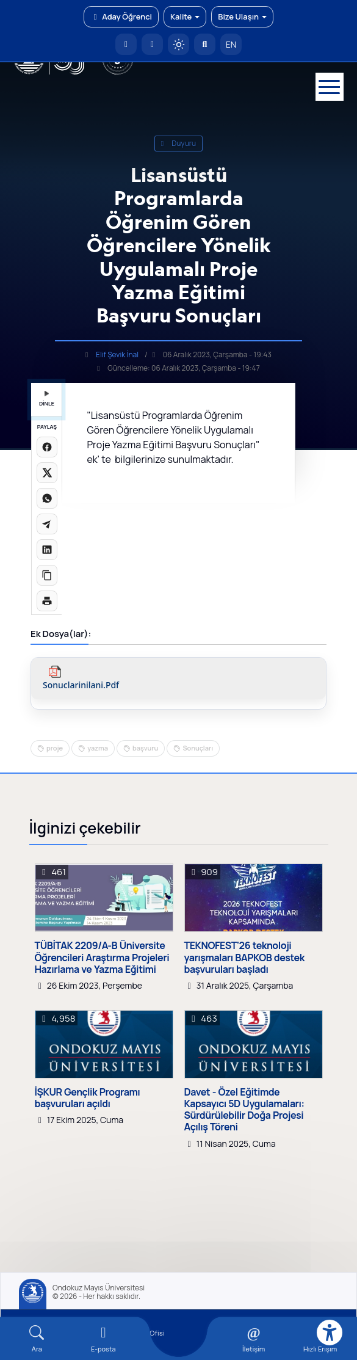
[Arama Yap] (204, 44)
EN (231, 44)
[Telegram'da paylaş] (47, 524)
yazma (97, 747)
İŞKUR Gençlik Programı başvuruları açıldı (87, 1098)
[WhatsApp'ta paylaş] (47, 498)
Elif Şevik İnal (117, 354)
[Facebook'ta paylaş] (47, 447)
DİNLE (46, 399)
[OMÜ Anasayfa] (126, 44)
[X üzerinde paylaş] (47, 472)
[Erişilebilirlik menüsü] (329, 1332)
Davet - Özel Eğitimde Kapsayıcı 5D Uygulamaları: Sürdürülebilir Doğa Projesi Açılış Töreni (244, 1109)
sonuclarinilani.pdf (81, 685)
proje (54, 747)
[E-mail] (103, 1339)
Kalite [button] (185, 16)
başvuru (145, 747)
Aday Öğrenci (121, 16)
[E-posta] (152, 44)
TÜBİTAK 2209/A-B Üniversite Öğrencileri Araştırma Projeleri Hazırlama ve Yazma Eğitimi (102, 957)
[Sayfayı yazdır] (47, 601)
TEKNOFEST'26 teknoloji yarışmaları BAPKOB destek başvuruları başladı (244, 957)
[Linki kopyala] (47, 575)
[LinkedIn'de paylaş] (47, 549)
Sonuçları (197, 747)
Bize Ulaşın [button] (242, 16)
